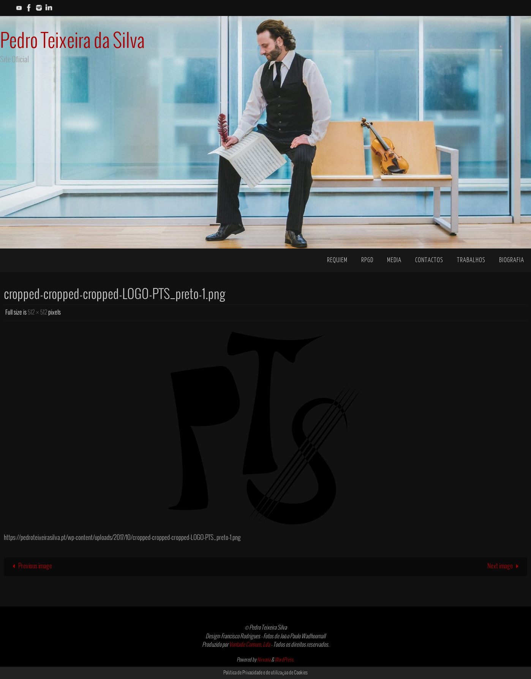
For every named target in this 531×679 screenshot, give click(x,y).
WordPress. (284, 660)
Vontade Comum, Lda (249, 645)
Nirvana (263, 660)
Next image (504, 566)
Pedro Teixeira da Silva (72, 41)
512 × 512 (37, 312)
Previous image (30, 566)
